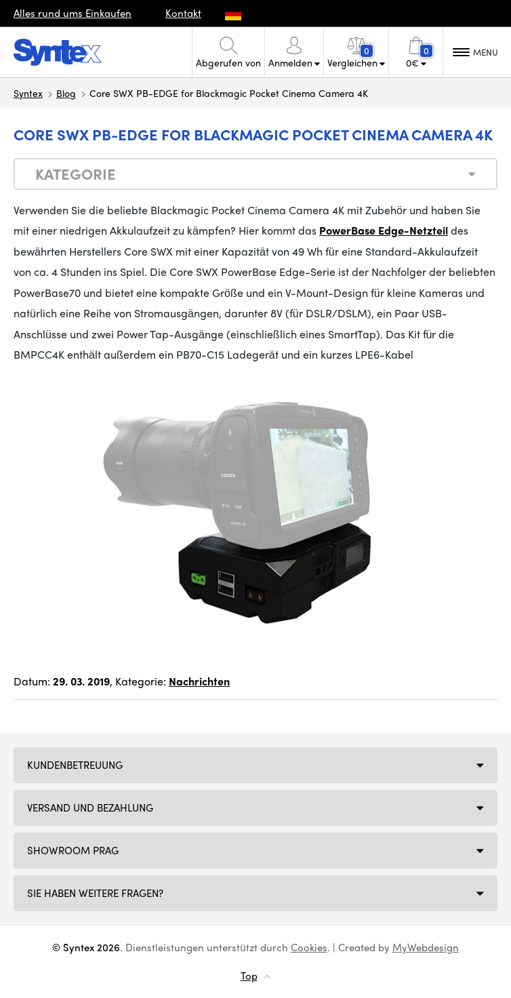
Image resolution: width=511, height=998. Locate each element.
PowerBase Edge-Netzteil (383, 230)
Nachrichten (199, 681)
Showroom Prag (73, 850)
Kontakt (183, 12)
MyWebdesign (425, 947)
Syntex (28, 93)
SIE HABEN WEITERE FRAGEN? (95, 892)
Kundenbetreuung (75, 764)
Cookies (309, 947)
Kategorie (75, 173)
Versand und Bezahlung (90, 807)
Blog (66, 93)
